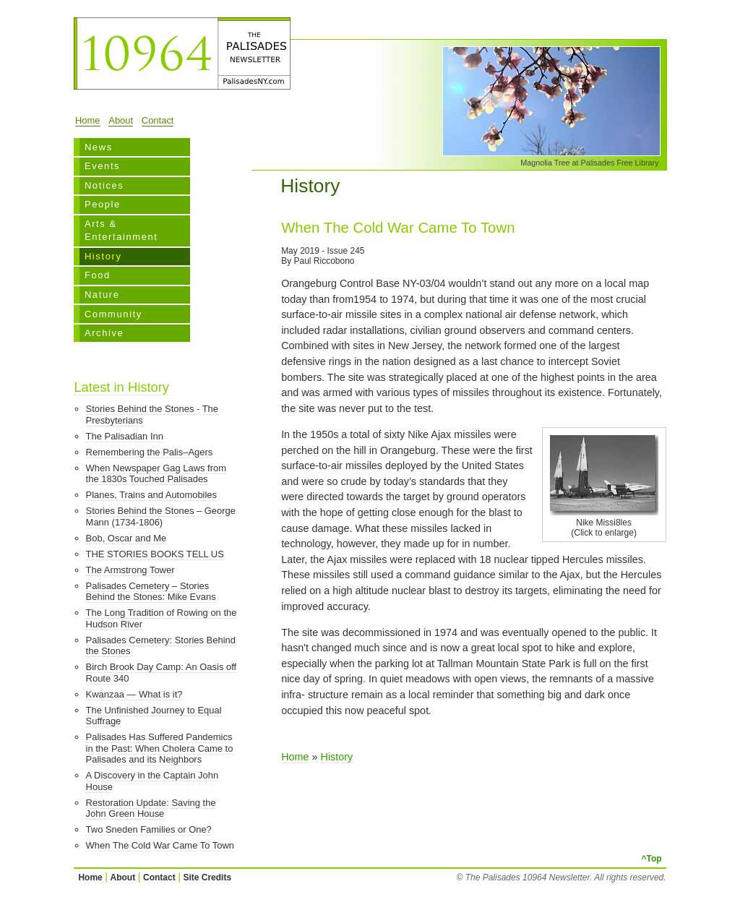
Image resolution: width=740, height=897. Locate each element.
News (99, 147)
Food (98, 275)
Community (113, 314)
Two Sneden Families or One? (149, 829)
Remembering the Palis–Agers (149, 452)
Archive (104, 332)
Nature (102, 294)
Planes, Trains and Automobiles (151, 494)
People (103, 204)
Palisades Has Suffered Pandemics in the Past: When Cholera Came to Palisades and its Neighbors (159, 748)
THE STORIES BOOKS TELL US (155, 554)
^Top (651, 859)
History (103, 256)
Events (102, 165)
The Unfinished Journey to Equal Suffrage (154, 716)
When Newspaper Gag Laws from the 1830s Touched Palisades (156, 474)
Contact (158, 120)
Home (87, 120)
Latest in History (121, 387)
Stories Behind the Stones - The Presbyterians (152, 414)
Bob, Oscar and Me (126, 538)
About (120, 120)
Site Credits (207, 877)
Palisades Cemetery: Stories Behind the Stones (161, 646)
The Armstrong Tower (130, 570)
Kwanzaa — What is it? (134, 694)
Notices (104, 185)
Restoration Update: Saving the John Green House (151, 808)
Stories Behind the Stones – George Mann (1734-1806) (161, 516)
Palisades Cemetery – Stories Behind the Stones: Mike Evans (151, 591)
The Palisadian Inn (124, 436)
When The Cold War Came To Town (160, 845)
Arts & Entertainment (121, 230)
